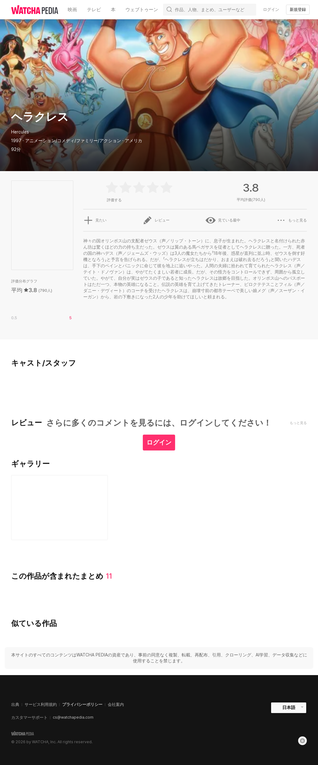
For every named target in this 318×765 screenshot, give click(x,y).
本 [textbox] (113, 9)
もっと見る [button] (291, 220)
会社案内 (116, 704)
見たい (94, 220)
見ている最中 (223, 220)
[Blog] (302, 740)
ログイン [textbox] (271, 9)
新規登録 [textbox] (298, 9)
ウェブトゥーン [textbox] (141, 9)
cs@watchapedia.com (73, 717)
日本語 (288, 707)
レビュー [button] (156, 220)
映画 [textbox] (72, 9)
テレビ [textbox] (94, 9)
